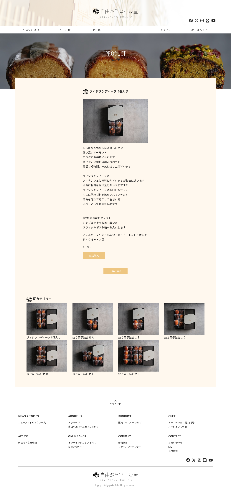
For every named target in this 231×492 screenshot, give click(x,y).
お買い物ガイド (76, 445)
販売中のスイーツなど (129, 421)
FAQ (170, 445)
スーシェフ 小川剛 (178, 425)
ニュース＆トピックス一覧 (32, 421)
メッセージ (74, 421)
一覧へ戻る (115, 270)
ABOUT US (65, 30)
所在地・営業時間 (27, 441)
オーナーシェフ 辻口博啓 (181, 421)
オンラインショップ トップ (82, 441)
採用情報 (173, 449)
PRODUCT (99, 30)
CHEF (132, 30)
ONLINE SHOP (199, 30)
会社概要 (123, 441)
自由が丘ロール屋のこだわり (83, 425)
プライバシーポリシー (129, 445)
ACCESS (165, 30)
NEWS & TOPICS (32, 30)
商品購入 (94, 255)
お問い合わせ (175, 441)
